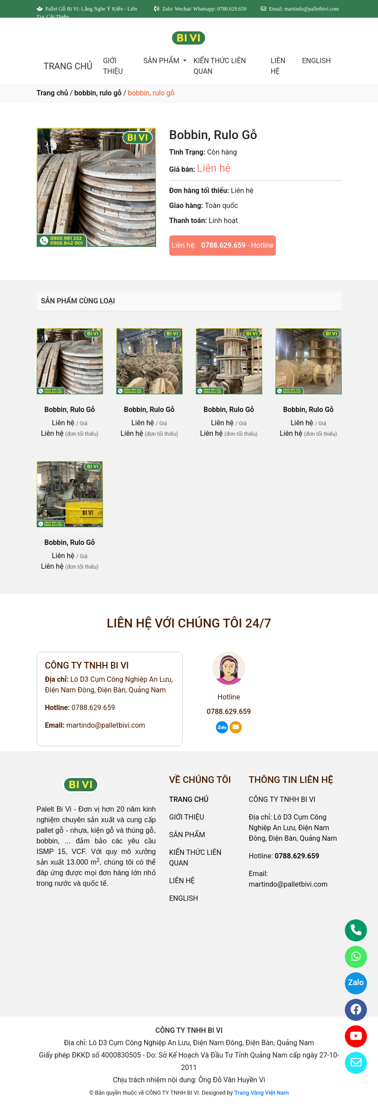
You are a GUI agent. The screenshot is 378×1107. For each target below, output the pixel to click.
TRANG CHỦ (68, 66)
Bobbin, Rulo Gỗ (69, 409)
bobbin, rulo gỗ (97, 93)
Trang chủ (52, 93)
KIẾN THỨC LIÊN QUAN (220, 66)
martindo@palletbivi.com (105, 725)
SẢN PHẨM (162, 61)
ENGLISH (316, 61)
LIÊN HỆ (278, 66)
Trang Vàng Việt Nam (261, 1092)
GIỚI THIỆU (113, 66)
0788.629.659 (223, 245)
